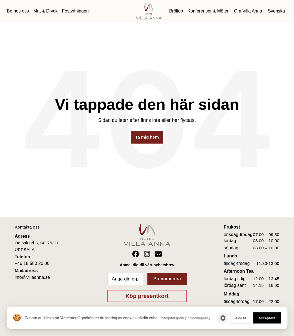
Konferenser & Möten (208, 11)
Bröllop (176, 11)
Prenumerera (167, 278)
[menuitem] (275, 11)
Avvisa (235, 317)
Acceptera (265, 317)
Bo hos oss (18, 11)
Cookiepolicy (34, 321)
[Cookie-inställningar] (216, 318)
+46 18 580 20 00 (32, 263)
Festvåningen (75, 11)
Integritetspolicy (173, 315)
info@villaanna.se (32, 277)
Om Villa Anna (248, 11)
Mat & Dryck (45, 11)
